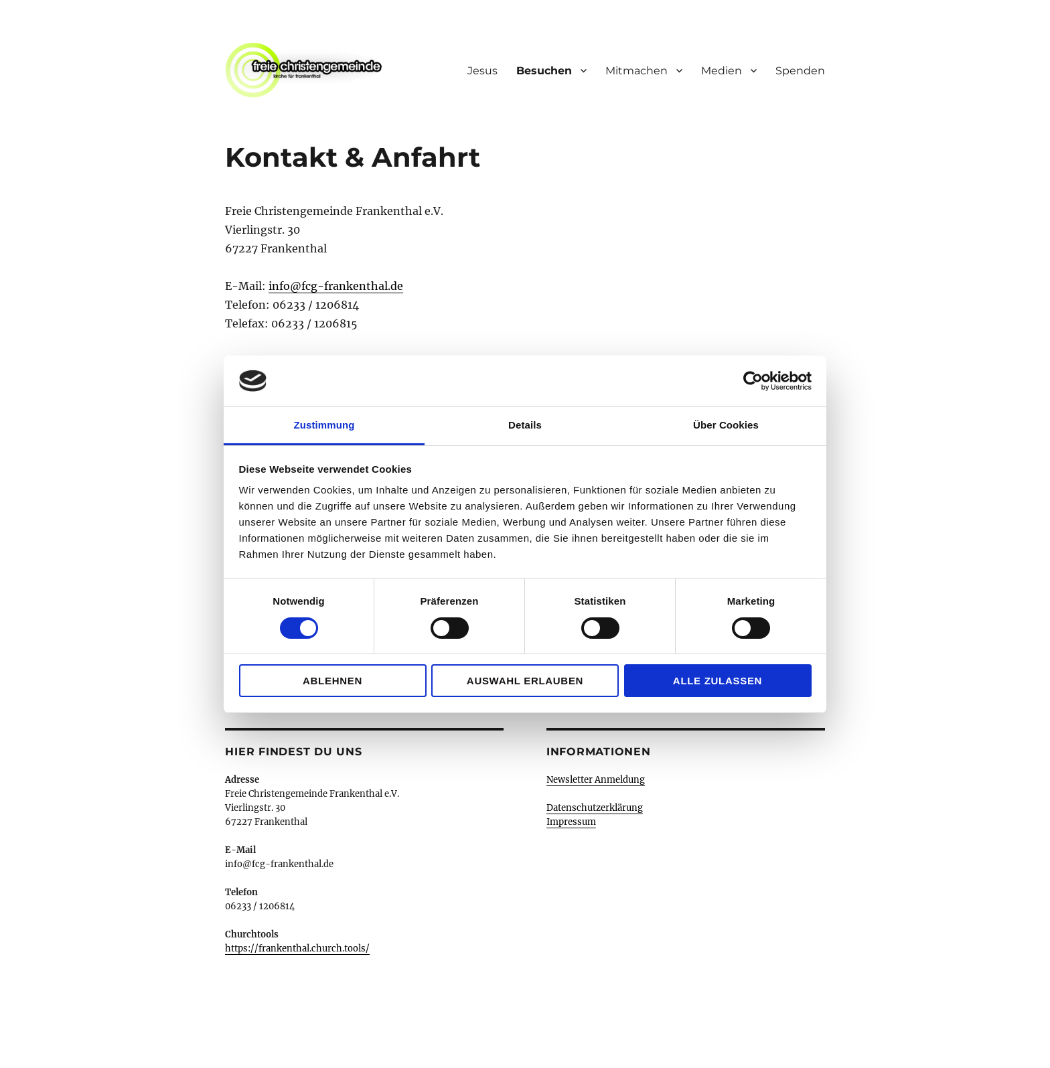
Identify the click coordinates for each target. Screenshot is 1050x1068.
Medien (721, 70)
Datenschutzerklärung (594, 808)
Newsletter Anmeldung (595, 779)
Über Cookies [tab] (726, 425)
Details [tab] (525, 425)
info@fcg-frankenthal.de (336, 286)
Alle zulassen (717, 680)
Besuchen (544, 70)
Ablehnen (332, 680)
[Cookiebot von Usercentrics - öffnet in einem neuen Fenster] (753, 381)
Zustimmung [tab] (324, 425)
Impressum (571, 822)
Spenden (800, 70)
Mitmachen (636, 70)
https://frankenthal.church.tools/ (297, 948)
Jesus (482, 70)
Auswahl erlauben (525, 680)
